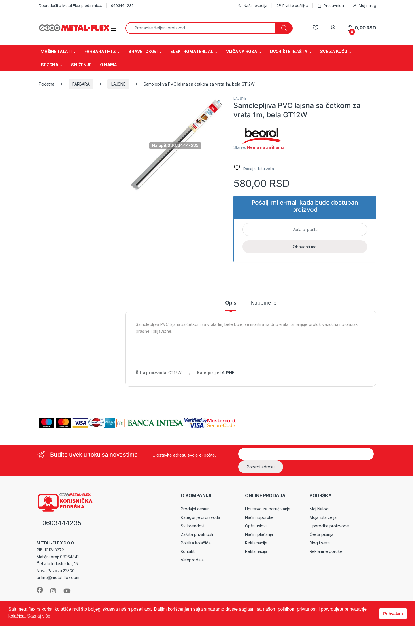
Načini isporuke (259, 517)
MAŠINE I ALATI (56, 51)
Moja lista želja (323, 517)
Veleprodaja (192, 559)
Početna (46, 84)
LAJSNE (118, 84)
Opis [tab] (230, 303)
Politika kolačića (196, 542)
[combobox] (200, 28)
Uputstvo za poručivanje (267, 508)
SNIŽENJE (81, 64)
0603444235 (122, 5)
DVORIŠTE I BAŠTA (289, 51)
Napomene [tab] (263, 303)
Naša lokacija (252, 5)
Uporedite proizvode (329, 525)
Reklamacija (256, 551)
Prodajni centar (195, 508)
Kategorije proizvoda (200, 517)
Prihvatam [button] (393, 613)
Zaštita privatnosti (197, 534)
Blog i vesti (320, 542)
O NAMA (108, 64)
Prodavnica (330, 5)
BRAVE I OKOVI (143, 51)
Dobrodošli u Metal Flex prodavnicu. (70, 5)
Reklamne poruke (326, 551)
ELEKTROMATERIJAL (191, 51)
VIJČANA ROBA (241, 51)
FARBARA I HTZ (100, 51)
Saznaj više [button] (38, 616)
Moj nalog (364, 5)
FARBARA (81, 84)
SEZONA (50, 64)
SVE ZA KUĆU (333, 51)
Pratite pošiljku (292, 5)
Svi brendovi (192, 525)
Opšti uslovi (255, 525)
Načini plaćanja (259, 534)
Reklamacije (256, 542)
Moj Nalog (319, 508)
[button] (219, 102)
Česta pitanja (321, 534)
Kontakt (188, 551)
